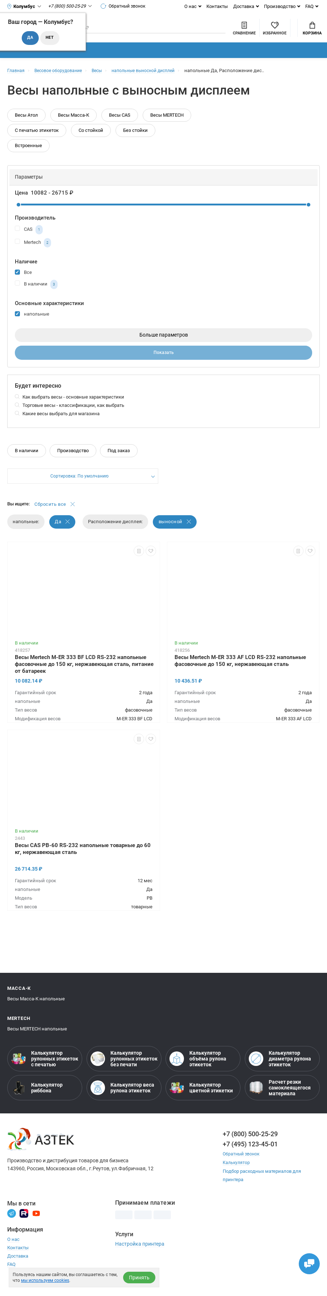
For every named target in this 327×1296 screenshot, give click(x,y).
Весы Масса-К (73, 124)
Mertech (33, 252)
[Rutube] (24, 1224)
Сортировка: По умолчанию (79, 487)
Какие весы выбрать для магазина (61, 424)
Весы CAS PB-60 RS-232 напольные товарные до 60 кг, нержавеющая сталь (83, 860)
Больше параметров (163, 344)
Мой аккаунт (274, 26)
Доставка (243, 6)
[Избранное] (235, 32)
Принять (139, 1277)
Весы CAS (119, 124)
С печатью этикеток (37, 139)
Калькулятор (237, 1173)
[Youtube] (36, 1224)
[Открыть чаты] (307, 1261)
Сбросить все (54, 515)
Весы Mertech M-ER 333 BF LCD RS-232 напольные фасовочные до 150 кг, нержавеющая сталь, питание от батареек (84, 675)
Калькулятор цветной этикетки (201, 1099)
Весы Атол (26, 124)
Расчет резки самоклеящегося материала (280, 1099)
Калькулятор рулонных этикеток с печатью (44, 1070)
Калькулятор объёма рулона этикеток (197, 1070)
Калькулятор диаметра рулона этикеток (280, 1070)
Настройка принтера (139, 1255)
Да (62, 533)
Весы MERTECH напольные (37, 1040)
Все (23, 281)
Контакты (217, 6)
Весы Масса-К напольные (36, 1010)
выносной (175, 533)
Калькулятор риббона (37, 1099)
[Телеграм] (11, 1224)
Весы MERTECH (167, 124)
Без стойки (135, 139)
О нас (190, 6)
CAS (29, 239)
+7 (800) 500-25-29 (250, 1145)
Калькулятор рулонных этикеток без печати (124, 1070)
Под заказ (119, 461)
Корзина (312, 33)
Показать (163, 363)
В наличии (36, 294)
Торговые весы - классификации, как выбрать (73, 415)
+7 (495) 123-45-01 (250, 1155)
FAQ (309, 6)
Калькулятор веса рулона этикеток (122, 1099)
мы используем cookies (45, 1280)
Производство (279, 6)
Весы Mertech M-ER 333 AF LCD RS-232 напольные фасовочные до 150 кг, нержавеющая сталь (240, 672)
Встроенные (28, 155)
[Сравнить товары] (205, 32)
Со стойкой (91, 139)
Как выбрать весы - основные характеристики (73, 407)
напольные (32, 323)
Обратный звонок (125, 6)
